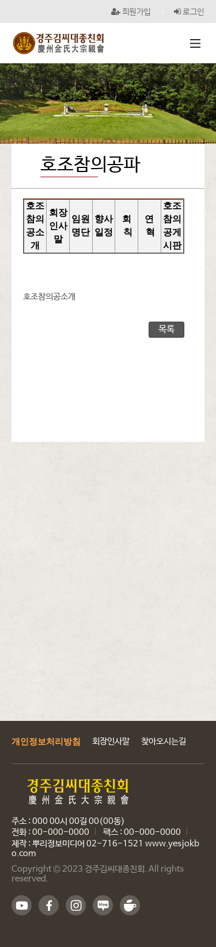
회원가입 (131, 11)
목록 (166, 329)
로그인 (189, 11)
